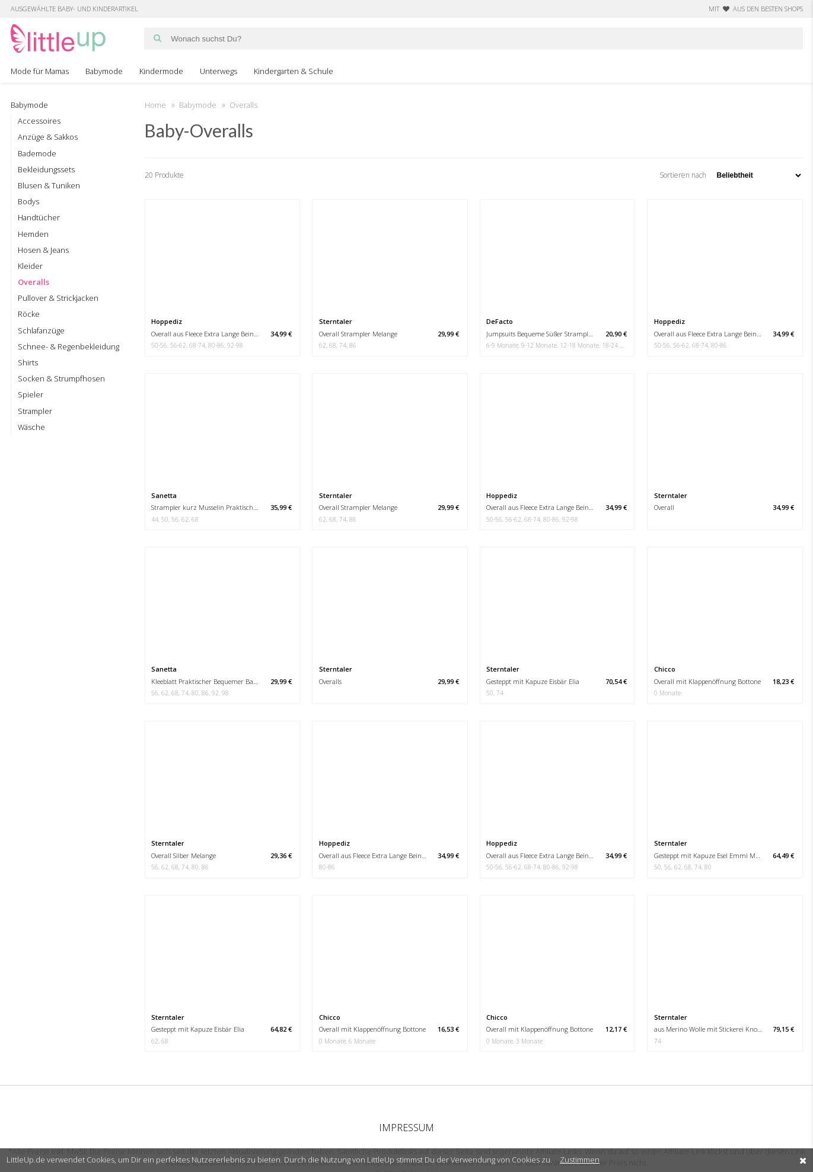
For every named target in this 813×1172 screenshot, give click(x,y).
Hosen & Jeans (43, 250)
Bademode (37, 153)
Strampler (35, 411)
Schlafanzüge (41, 330)
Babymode (104, 71)
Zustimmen (580, 1159)
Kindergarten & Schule (293, 71)
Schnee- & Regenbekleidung (68, 346)
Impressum (406, 1127)
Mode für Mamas (40, 71)
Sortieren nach (731, 175)
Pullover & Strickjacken (58, 298)
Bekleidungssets (46, 169)
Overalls (33, 282)
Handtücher (39, 217)
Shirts (28, 362)
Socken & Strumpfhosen (61, 378)
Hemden (33, 234)
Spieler (30, 394)
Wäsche (31, 427)
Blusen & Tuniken (49, 185)
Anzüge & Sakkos (48, 136)
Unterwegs (218, 71)
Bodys (28, 201)
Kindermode (161, 71)
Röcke (29, 314)
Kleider (30, 266)
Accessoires (39, 120)
